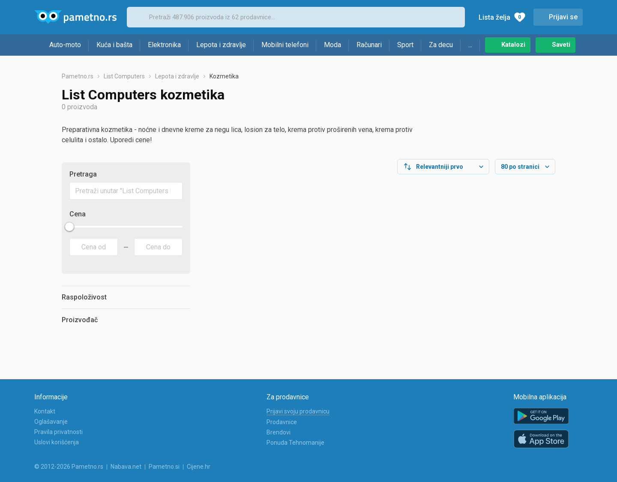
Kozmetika (224, 76)
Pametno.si (164, 466)
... (470, 45)
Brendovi (279, 432)
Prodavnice (282, 422)
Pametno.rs (77, 76)
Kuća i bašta (114, 45)
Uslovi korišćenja (56, 442)
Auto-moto (65, 45)
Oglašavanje (51, 421)
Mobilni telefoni (284, 45)
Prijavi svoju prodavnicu (298, 411)
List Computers (124, 76)
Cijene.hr (198, 466)
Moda (332, 45)
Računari (369, 45)
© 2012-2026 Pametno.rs (68, 466)
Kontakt (44, 411)
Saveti (561, 44)
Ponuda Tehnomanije (295, 442)
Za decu (441, 45)
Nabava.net (126, 466)
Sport (405, 45)
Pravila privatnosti (58, 431)
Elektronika (164, 45)
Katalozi (513, 44)
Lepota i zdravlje (221, 45)
